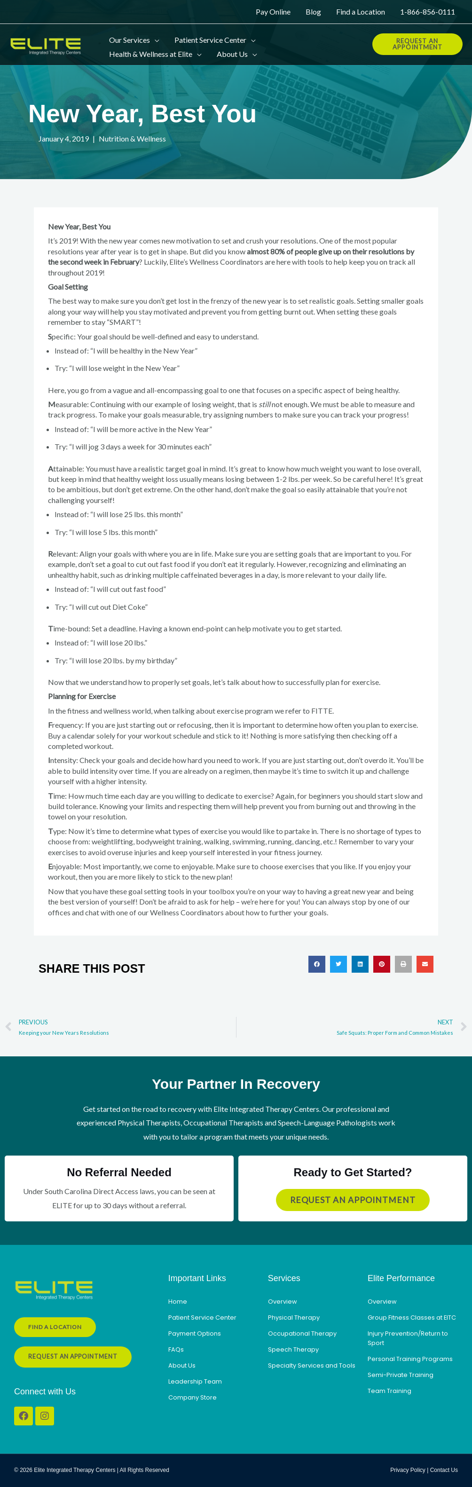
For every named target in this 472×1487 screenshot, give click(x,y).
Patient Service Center (202, 1318)
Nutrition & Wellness (132, 138)
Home (177, 1302)
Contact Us (444, 1470)
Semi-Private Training (400, 1375)
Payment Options (194, 1334)
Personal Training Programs (410, 1359)
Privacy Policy (407, 1470)
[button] (154, 37)
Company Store (192, 1397)
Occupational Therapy (302, 1334)
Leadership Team (195, 1381)
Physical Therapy (294, 1318)
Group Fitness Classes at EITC (412, 1318)
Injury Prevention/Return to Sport (408, 1338)
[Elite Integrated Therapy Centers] (47, 43)
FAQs (176, 1349)
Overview (282, 1302)
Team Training (389, 1391)
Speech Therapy (293, 1349)
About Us (182, 1365)
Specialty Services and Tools (311, 1365)
